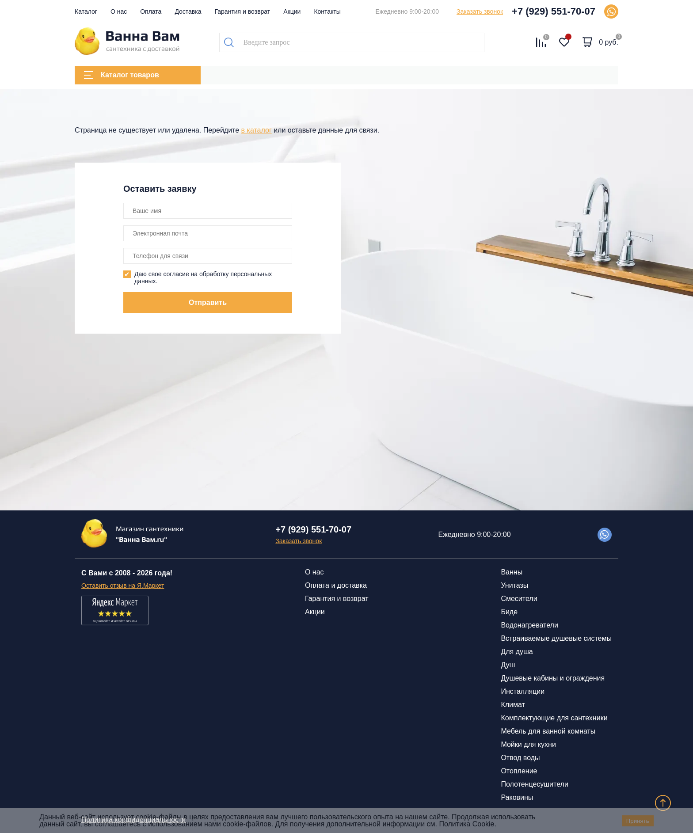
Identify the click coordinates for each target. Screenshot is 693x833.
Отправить (208, 302)
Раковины (517, 797)
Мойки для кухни (528, 744)
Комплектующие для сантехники (554, 718)
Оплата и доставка (336, 585)
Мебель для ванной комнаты (548, 731)
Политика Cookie (466, 824)
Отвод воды (520, 757)
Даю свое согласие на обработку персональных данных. (203, 277)
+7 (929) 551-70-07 (553, 11)
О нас (118, 11)
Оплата (150, 11)
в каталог (256, 130)
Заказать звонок (480, 11)
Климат (513, 704)
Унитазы (514, 585)
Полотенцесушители (534, 784)
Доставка (188, 11)
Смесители (519, 598)
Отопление (519, 771)
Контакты (327, 11)
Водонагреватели (529, 625)
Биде (509, 612)
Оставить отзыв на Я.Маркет (122, 585)
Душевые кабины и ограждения (553, 678)
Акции (292, 11)
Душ (508, 665)
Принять (637, 821)
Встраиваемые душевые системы (556, 638)
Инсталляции (522, 691)
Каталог (86, 11)
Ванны (511, 572)
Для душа (517, 651)
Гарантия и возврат (242, 11)
